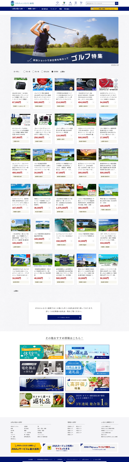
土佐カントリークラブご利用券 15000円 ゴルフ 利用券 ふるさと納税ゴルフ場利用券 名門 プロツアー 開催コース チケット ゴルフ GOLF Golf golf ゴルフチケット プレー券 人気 (108, 275)
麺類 (25, 434)
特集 (60, 9)
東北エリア (79, 430)
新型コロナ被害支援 (42, 440)
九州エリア (79, 436)
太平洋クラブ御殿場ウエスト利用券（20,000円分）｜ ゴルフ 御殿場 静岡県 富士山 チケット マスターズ (64, 167)
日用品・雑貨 (41, 434)
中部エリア (79, 432)
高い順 (37, 71)
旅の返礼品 (45, 9)
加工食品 (26, 432)
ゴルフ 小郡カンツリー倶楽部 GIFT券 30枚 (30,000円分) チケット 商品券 (64, 130)
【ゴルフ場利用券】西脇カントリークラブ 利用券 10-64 (86, 236)
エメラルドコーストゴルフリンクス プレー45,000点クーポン (64, 236)
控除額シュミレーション (107, 434)
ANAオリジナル (14, 430)
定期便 (25, 430)
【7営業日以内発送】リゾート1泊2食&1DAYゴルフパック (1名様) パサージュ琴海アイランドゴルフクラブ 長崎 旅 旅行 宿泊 (64, 97)
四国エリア (70, 436)
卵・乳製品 (27, 438)
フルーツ (13, 438)
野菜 (12, 436)
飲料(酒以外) (27, 440)
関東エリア (70, 432)
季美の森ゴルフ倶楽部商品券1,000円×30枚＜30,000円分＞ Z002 (108, 200)
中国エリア (79, 434)
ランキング (53, 9)
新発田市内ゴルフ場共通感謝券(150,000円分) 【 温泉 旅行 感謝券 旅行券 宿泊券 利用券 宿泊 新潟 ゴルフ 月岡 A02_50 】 (108, 167)
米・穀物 (13, 440)
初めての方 (104, 438)
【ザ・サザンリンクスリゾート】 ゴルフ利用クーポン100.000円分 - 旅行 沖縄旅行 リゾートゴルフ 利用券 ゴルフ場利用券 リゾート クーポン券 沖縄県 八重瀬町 (108, 240)
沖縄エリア (70, 438)
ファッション (41, 438)
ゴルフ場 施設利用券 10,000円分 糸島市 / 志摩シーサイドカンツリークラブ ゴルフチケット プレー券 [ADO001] (42, 167)
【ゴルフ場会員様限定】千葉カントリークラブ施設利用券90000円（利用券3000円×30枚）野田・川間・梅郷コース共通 (86, 203)
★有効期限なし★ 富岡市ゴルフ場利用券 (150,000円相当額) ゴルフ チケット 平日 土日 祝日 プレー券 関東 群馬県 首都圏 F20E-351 (64, 273)
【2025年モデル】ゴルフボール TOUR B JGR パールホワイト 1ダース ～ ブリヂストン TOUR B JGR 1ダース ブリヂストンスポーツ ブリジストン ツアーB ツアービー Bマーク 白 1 (20, 275)
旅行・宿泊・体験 (42, 432)
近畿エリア (70, 434)
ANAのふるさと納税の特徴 (107, 432)
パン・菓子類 (27, 436)
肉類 (12, 432)
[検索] (116, 3)
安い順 (28, 71)
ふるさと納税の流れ (106, 436)
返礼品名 (46, 71)
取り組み (66, 9)
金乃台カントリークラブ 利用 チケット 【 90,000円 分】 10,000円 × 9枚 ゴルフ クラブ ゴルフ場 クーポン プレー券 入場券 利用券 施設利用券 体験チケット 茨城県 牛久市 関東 (86, 169)
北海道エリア (71, 430)
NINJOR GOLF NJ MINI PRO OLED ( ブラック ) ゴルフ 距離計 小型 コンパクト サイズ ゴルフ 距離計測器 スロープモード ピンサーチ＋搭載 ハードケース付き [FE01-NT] (20, 99)
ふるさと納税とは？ (106, 430)
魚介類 (12, 434)
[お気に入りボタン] (27, 102)
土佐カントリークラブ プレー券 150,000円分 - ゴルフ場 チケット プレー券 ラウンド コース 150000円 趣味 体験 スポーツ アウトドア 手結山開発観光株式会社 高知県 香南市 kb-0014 (86, 134)
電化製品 (40, 436)
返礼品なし (13, 442)
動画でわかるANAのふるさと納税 (109, 440)
